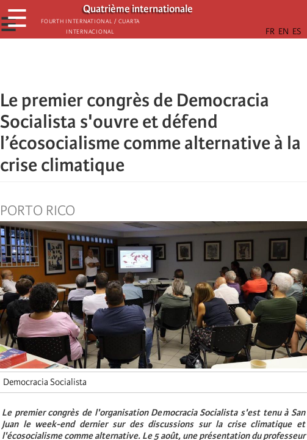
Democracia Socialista (45, 381)
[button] (188, 64)
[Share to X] (137, 64)
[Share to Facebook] (120, 64)
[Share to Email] (171, 64)
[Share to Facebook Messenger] (154, 64)
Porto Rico (37, 211)
